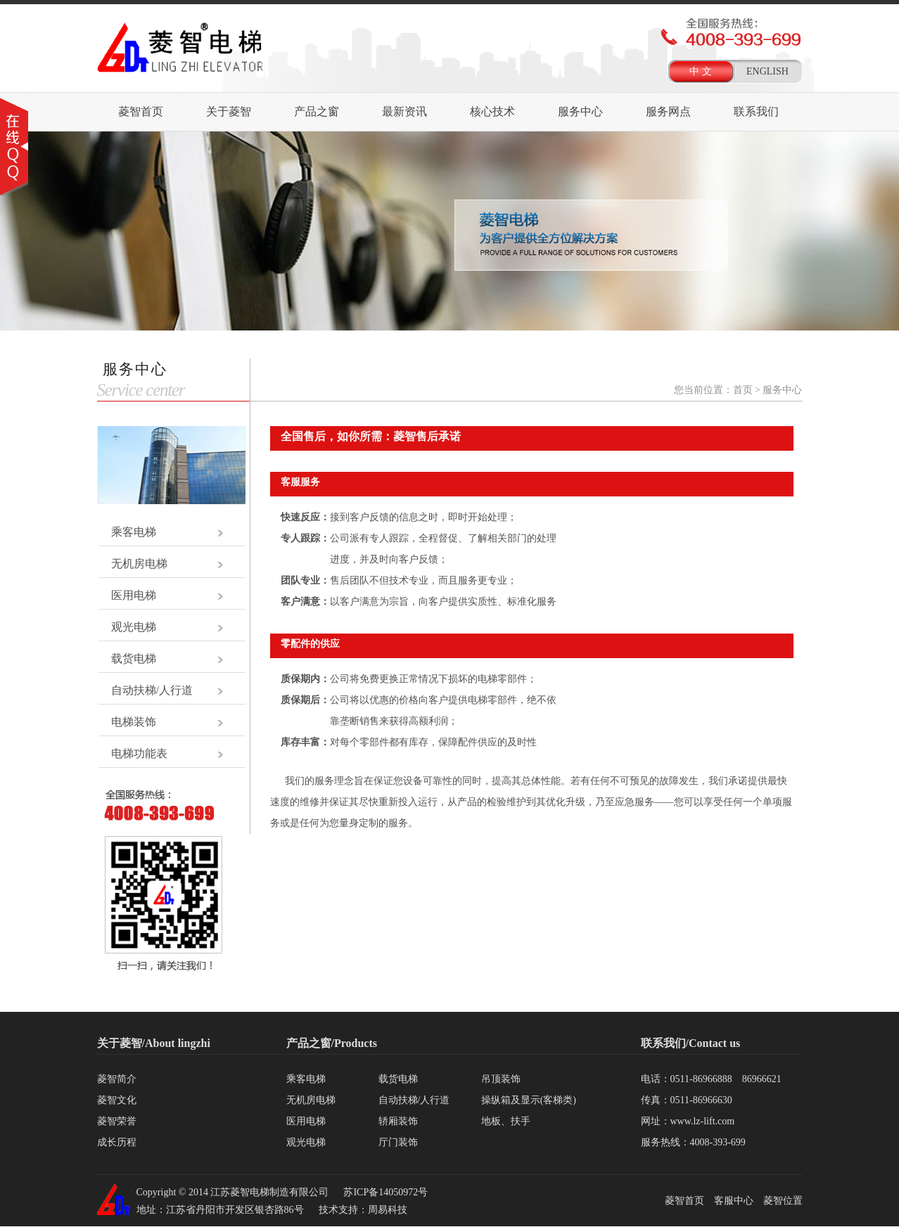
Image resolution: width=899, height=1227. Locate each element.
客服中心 (733, 1200)
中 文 (700, 71)
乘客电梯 (133, 532)
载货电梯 (133, 658)
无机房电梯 (139, 564)
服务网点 (668, 111)
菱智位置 (783, 1200)
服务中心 (580, 111)
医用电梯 (133, 595)
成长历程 (116, 1142)
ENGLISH (767, 71)
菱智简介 (116, 1079)
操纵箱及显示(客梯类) (528, 1100)
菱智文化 (116, 1100)
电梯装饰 (133, 722)
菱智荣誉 (116, 1121)
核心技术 (492, 111)
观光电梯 (133, 627)
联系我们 (756, 111)
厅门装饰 (398, 1142)
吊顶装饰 (501, 1079)
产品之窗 (316, 111)
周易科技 (387, 1209)
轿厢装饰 (398, 1121)
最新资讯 (404, 111)
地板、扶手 (505, 1121)
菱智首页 (140, 111)
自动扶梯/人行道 (152, 690)
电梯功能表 (139, 753)
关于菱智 (228, 111)
